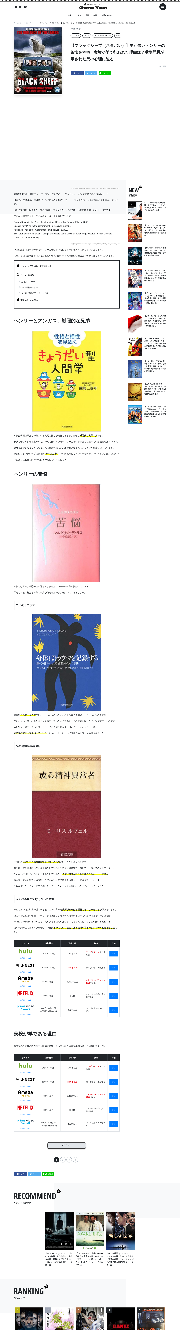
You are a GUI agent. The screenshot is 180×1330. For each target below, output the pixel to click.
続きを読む (67, 1144)
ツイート (91, 73)
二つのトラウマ (28, 282)
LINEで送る (104, 73)
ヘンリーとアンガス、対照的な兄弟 (35, 266)
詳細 (113, 954)
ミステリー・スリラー (102, 35)
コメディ (29, 23)
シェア (77, 73)
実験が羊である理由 (29, 300)
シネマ (78, 15)
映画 (69, 15)
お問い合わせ (107, 15)
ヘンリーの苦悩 (27, 275)
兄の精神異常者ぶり (30, 287)
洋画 (87, 15)
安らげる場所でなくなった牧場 (34, 293)
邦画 (95, 15)
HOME (18, 23)
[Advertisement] (90, 137)
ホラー (86, 35)
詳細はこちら (25, 958)
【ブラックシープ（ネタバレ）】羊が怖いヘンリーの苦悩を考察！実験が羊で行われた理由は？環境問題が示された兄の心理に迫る (86, 23)
